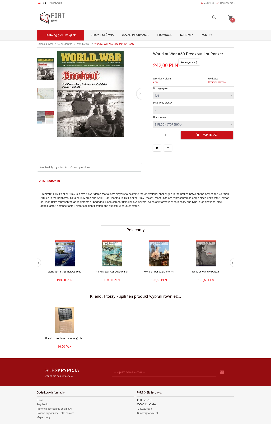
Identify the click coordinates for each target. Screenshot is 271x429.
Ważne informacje (135, 35)
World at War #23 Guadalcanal (111, 271)
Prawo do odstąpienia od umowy (54, 408)
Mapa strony (43, 417)
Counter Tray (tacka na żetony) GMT (64, 338)
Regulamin (42, 404)
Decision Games (217, 82)
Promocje (164, 35)
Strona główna (102, 35)
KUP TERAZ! (207, 135)
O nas (40, 400)
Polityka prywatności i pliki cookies (55, 413)
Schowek (186, 35)
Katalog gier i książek (58, 35)
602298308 (144, 408)
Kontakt (208, 35)
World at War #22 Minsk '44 (159, 271)
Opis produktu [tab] (49, 180)
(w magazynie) (189, 62)
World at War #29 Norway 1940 (64, 271)
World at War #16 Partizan (206, 271)
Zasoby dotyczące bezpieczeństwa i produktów (65, 167)
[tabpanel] (135, 202)
